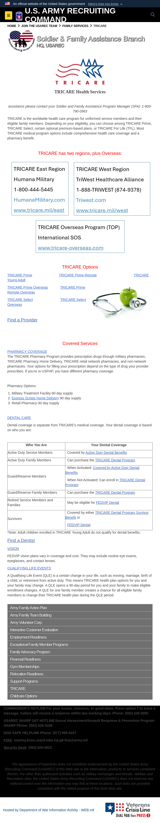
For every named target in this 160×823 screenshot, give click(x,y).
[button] (106, 3)
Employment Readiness (28, 637)
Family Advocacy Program (30, 652)
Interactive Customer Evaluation (34, 630)
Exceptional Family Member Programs (39, 644)
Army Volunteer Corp (26, 622)
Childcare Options (23, 696)
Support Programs (24, 681)
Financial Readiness (25, 659)
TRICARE (17, 689)
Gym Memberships (24, 666)
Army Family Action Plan (28, 608)
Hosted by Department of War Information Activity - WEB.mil (48, 810)
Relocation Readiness (26, 674)
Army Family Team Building (30, 615)
